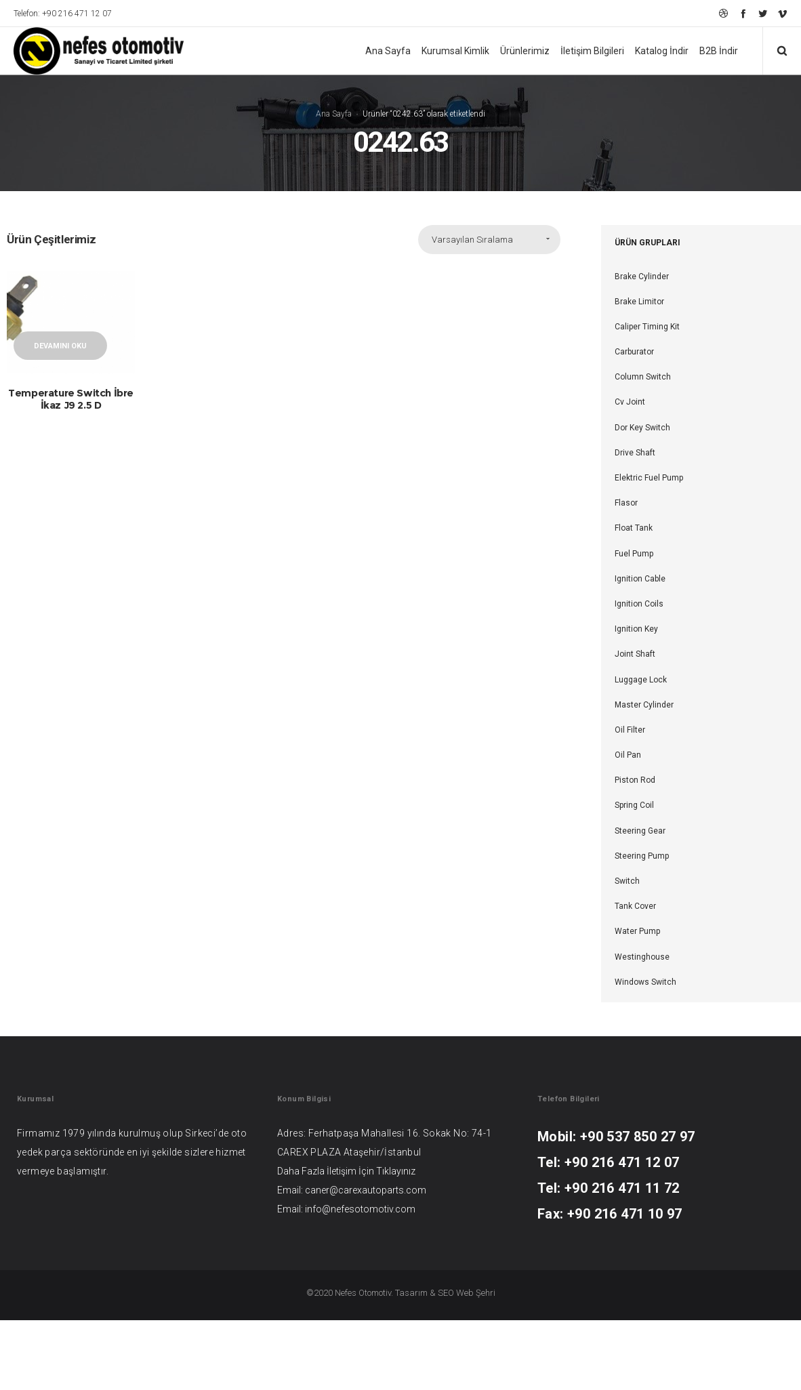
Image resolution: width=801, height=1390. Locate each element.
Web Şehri (475, 1293)
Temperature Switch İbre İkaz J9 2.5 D (71, 398)
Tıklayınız (395, 1171)
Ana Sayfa (334, 114)
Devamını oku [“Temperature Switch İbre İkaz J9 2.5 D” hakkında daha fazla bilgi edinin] (60, 346)
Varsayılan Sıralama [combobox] (472, 239)
